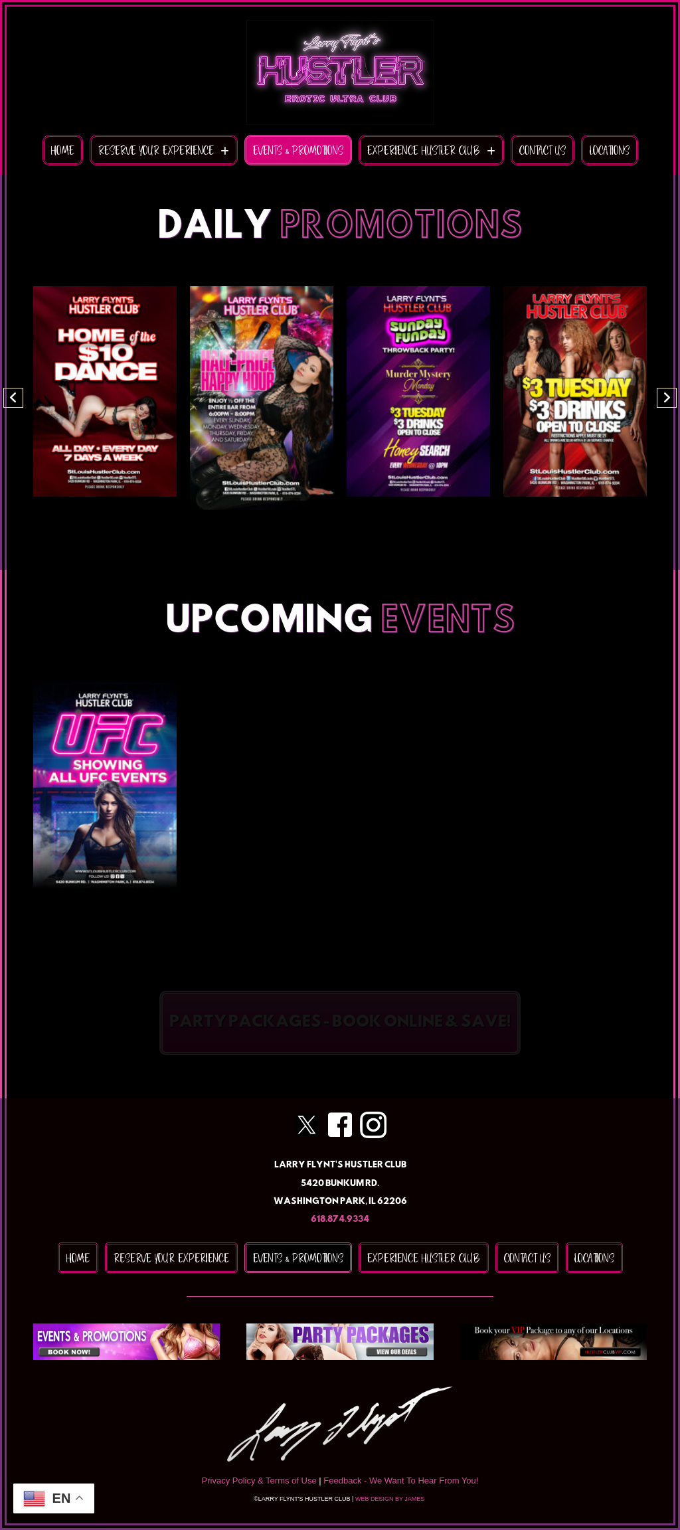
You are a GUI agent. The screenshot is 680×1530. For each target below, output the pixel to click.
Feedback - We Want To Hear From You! (400, 1481)
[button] (13, 398)
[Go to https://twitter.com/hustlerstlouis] (307, 1125)
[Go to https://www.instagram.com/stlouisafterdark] (373, 1125)
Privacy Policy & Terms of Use (259, 1481)
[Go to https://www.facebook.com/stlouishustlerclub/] (340, 1126)
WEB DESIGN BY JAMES (390, 1498)
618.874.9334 (340, 1220)
